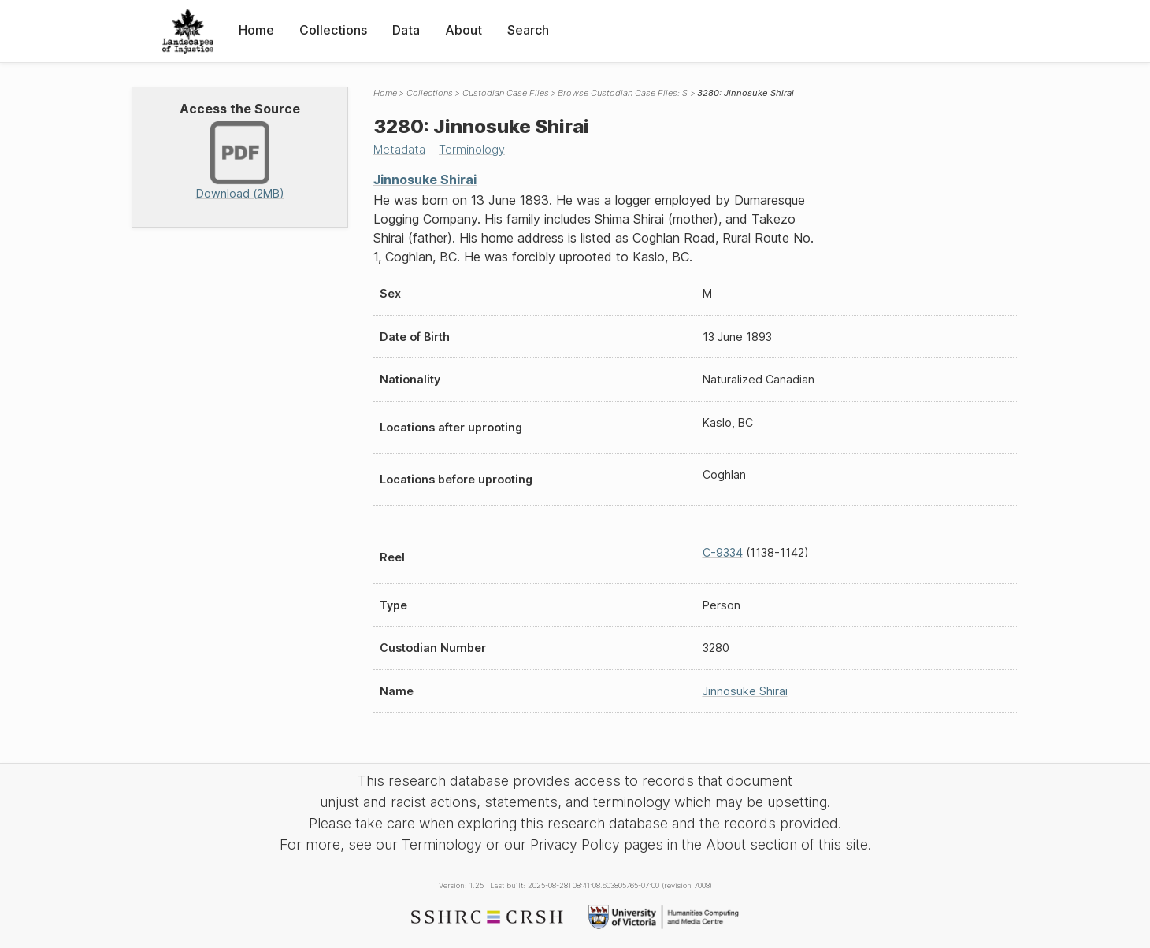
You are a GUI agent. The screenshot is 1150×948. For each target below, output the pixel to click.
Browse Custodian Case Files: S (623, 92)
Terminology (472, 149)
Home (256, 30)
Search (528, 30)
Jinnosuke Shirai (425, 179)
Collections (333, 30)
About (463, 30)
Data (406, 30)
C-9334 (723, 552)
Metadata (399, 149)
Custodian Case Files (505, 92)
